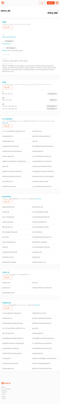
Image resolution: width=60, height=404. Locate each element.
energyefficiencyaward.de (10, 146)
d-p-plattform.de (7, 181)
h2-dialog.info (6, 358)
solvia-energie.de (7, 222)
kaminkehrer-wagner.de (39, 242)
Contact (4, 393)
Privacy (4, 396)
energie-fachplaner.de (39, 222)
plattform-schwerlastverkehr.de (12, 171)
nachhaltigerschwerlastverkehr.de (42, 146)
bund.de (34, 282)
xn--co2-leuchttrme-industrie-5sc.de (13, 131)
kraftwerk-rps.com (8, 257)
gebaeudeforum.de (8, 207)
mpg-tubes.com (37, 252)
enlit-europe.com (37, 207)
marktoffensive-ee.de (9, 186)
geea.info (5, 166)
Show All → (5, 123)
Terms (3, 394)
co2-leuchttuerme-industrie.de (41, 156)
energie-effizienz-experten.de (41, 287)
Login (42, 3)
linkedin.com (6, 282)
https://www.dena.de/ (9, 37)
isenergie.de (36, 257)
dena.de (34, 141)
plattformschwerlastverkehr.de (11, 176)
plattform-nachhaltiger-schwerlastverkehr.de (16, 161)
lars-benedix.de (37, 232)
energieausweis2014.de (9, 252)
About (3, 387)
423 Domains (11, 48)
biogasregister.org (8, 141)
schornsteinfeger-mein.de (40, 212)
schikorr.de (5, 212)
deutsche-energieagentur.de (41, 136)
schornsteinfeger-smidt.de (40, 227)
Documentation (6, 389)
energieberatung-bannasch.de (41, 237)
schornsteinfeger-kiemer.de (41, 217)
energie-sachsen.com (39, 262)
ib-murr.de (5, 237)
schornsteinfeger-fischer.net (41, 247)
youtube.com (6, 287)
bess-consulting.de (8, 217)
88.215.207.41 (6, 44)
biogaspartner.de (7, 136)
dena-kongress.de (8, 156)
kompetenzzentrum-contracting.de (43, 176)
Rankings (4, 391)
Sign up (50, 3)
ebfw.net (5, 247)
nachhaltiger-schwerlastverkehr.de (43, 171)
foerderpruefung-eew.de (40, 181)
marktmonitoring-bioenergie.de (12, 151)
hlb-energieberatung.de (9, 232)
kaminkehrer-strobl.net (9, 262)
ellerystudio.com (7, 227)
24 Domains (9, 41)
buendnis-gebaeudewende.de (42, 166)
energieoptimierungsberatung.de (12, 323)
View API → (7, 27)
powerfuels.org (37, 131)
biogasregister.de (37, 151)
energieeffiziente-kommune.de (42, 161)
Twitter (4, 398)
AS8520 (5, 50)
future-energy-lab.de (8, 242)
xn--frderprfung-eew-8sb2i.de (41, 186)
